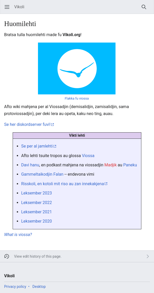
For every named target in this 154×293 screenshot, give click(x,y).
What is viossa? (18, 234)
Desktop (39, 286)
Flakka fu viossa (77, 98)
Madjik (110, 164)
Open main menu (8, 9)
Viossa (88, 155)
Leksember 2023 (36, 193)
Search (145, 9)
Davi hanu (30, 164)
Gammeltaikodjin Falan (42, 174)
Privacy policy (15, 286)
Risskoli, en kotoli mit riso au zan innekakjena (62, 183)
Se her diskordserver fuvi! (27, 124)
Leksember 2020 (36, 221)
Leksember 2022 (36, 202)
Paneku (130, 164)
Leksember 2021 (36, 211)
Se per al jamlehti (37, 146)
